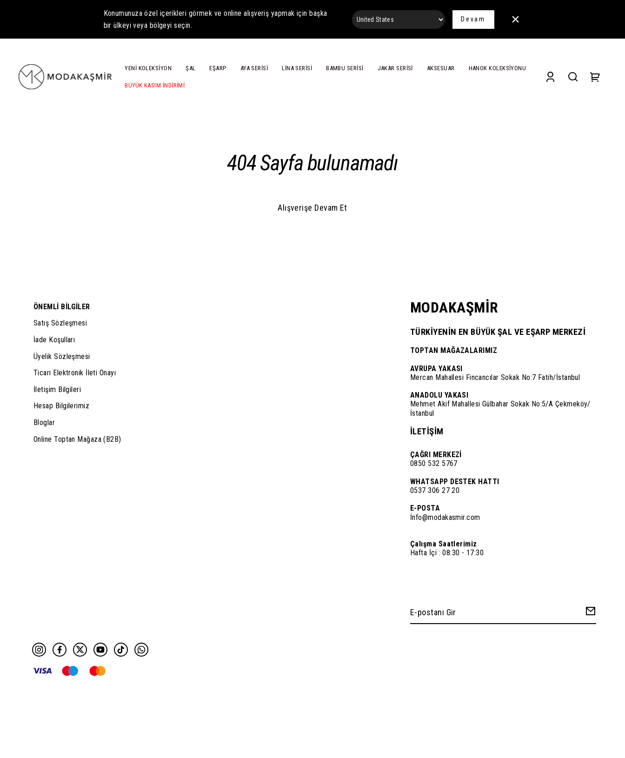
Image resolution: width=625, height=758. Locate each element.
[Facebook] (59, 650)
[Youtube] (100, 650)
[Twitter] (80, 650)
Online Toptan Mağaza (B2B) (77, 439)
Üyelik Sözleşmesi (61, 356)
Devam (473, 19)
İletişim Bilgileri (57, 389)
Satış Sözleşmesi (60, 323)
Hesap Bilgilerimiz (61, 405)
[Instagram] (39, 650)
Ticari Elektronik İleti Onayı (74, 372)
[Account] (550, 77)
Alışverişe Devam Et (312, 208)
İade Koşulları (54, 339)
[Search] (573, 77)
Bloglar (44, 422)
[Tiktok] (121, 650)
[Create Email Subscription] (589, 613)
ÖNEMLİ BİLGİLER (61, 306)
